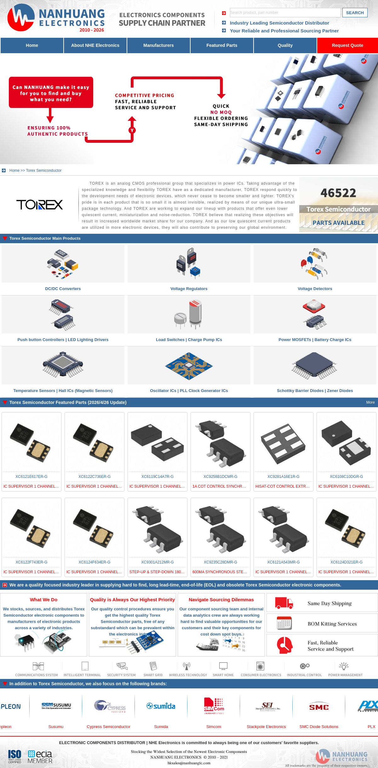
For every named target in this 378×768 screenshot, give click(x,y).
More (370, 402)
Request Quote (348, 45)
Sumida (164, 726)
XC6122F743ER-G (32, 562)
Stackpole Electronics (269, 726)
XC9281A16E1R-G (283, 476)
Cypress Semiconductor (112, 726)
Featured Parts (221, 45)
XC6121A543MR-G (283, 562)
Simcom (216, 726)
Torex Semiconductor (43, 170)
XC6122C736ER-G (94, 476)
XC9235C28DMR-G (220, 562)
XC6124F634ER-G (95, 562)
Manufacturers (158, 45)
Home (32, 45)
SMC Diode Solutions (322, 726)
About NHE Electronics (95, 45)
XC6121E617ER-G (31, 476)
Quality (285, 45)
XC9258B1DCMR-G (220, 476)
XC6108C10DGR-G (346, 476)
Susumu (59, 726)
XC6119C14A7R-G (157, 476)
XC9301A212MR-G (157, 562)
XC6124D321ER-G (346, 562)
